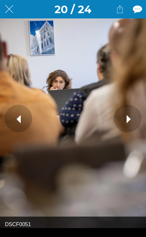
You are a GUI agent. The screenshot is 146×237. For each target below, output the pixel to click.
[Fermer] (9, 9)
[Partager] (120, 9)
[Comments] (137, 9)
